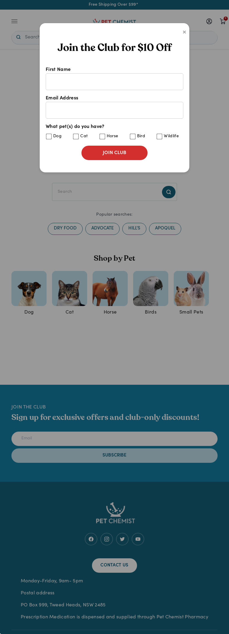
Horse (112, 136)
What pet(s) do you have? (114, 132)
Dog (57, 136)
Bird (141, 136)
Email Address (114, 107)
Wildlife (171, 136)
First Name (114, 78)
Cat (84, 136)
